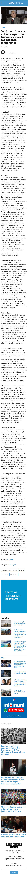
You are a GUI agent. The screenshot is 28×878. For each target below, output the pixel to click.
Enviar (14, 872)
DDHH (3, 27)
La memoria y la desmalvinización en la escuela (19, 623)
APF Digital (12, 565)
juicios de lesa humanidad (9, 570)
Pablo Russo (14, 574)
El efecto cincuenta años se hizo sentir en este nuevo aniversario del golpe (20, 664)
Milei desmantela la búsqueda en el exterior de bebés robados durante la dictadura (20, 683)
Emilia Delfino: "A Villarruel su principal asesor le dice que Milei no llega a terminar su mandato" (13, 780)
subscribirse (14, 847)
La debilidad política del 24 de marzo (19, 691)
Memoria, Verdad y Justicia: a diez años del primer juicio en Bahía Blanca (13, 809)
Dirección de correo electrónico (13, 865)
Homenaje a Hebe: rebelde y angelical (20, 672)
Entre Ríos (5, 574)
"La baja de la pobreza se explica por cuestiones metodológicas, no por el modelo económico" (20, 633)
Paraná (21, 570)
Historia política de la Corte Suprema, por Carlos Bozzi (13, 835)
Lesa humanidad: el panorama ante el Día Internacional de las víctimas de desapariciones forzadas (13, 750)
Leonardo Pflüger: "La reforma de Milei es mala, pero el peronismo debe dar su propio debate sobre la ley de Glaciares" (20, 646)
